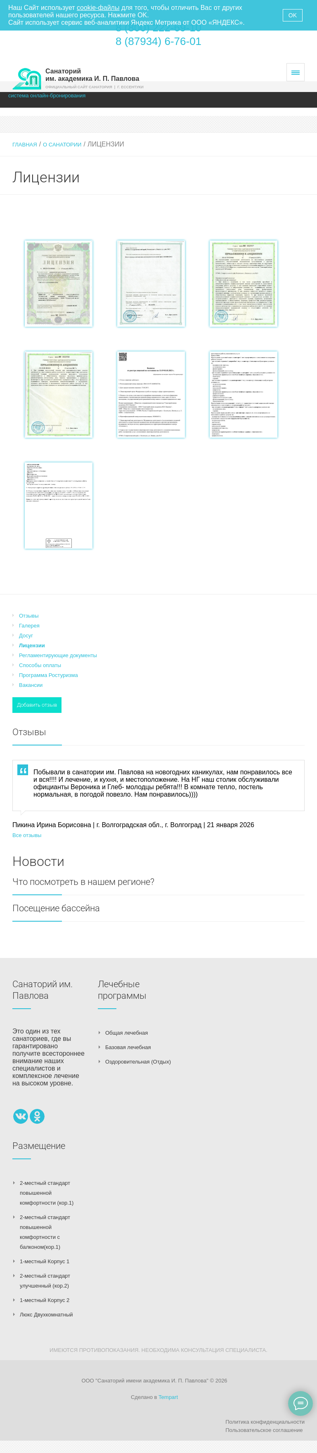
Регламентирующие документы (58, 655)
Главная (24, 145)
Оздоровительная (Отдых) (138, 1062)
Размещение (38, 1146)
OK (293, 15)
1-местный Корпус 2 (44, 1300)
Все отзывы (26, 835)
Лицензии (32, 645)
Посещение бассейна (56, 908)
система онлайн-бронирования (46, 95)
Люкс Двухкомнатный (46, 1314)
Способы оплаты (40, 665)
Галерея (29, 626)
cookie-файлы (98, 7)
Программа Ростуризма (48, 675)
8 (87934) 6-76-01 (158, 41)
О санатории (62, 145)
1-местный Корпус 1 (44, 1261)
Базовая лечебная (128, 1047)
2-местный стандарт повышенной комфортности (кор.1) (46, 1193)
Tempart (168, 1397)
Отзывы (29, 616)
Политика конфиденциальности (265, 1422)
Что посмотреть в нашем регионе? (83, 882)
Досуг (26, 635)
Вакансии (31, 685)
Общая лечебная (126, 1033)
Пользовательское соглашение (264, 1430)
